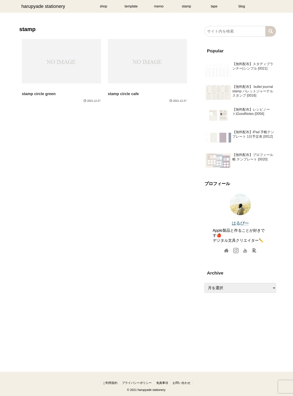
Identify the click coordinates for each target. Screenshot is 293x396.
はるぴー (240, 223)
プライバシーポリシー (137, 383)
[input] (240, 31)
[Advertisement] (240, 328)
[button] (270, 31)
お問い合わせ (181, 383)
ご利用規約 (110, 383)
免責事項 (162, 383)
